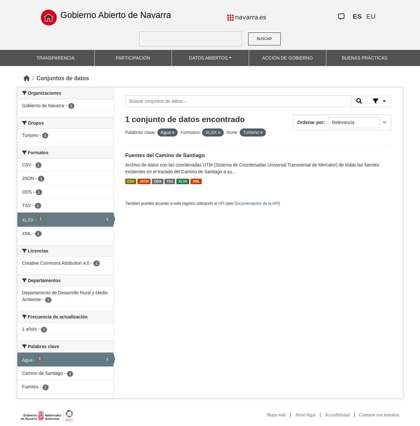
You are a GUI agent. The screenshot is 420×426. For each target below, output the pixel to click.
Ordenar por (310, 122)
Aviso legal (305, 414)
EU (371, 16)
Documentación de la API (256, 203)
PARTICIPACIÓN (133, 58)
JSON (144, 181)
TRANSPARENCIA (56, 58)
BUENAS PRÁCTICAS (364, 58)
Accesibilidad (337, 414)
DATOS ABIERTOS (208, 58)
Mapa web (276, 414)
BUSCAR (264, 39)
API (221, 203)
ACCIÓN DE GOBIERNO (287, 58)
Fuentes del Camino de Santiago (165, 155)
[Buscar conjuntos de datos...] (238, 101)
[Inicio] (26, 78)
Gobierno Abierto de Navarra (116, 15)
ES (357, 16)
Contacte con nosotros (379, 414)
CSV (130, 181)
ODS (157, 181)
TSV (170, 181)
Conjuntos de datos (62, 78)
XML (196, 181)
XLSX (183, 181)
